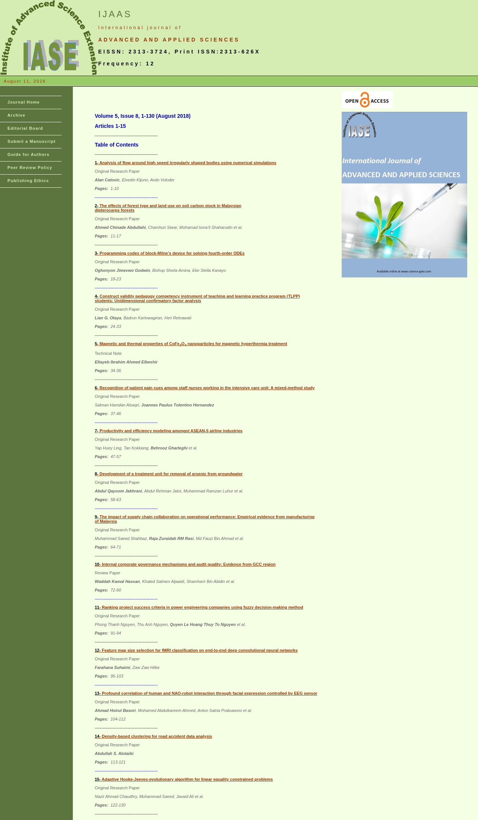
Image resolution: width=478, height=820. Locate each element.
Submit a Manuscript (31, 141)
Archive (16, 115)
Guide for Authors (28, 154)
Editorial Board (25, 128)
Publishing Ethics (28, 180)
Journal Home (23, 102)
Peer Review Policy (29, 167)
